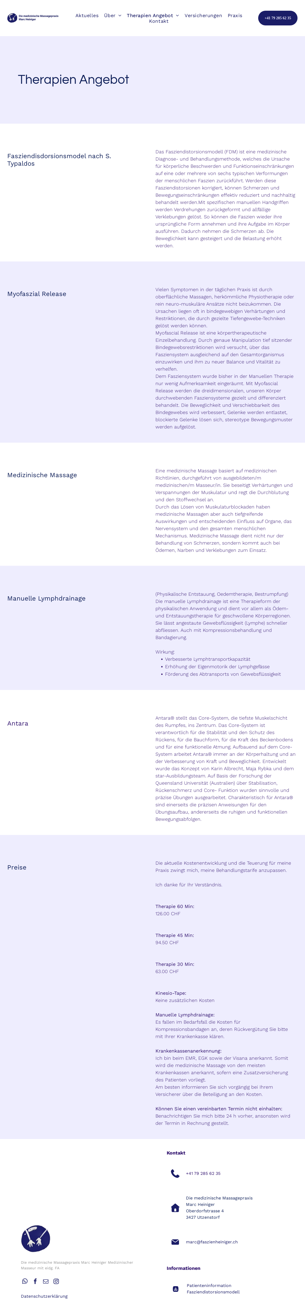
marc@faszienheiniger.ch (212, 1241)
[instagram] (56, 1282)
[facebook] (35, 1282)
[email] (46, 1282)
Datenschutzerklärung (44, 1296)
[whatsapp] (25, 1282)
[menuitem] (87, 15)
